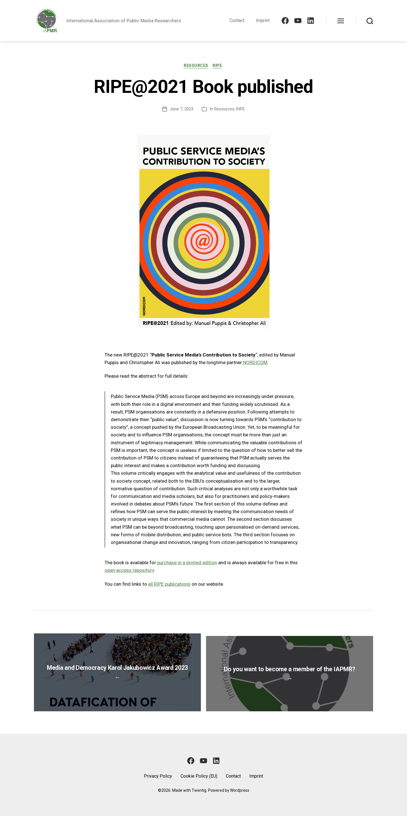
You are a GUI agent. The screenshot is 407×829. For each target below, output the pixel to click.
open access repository (129, 571)
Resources (196, 66)
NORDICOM (255, 363)
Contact (237, 20)
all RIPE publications (169, 584)
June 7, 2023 (181, 109)
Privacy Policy (158, 789)
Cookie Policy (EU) (199, 789)
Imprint (263, 20)
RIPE (218, 66)
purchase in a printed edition (187, 563)
